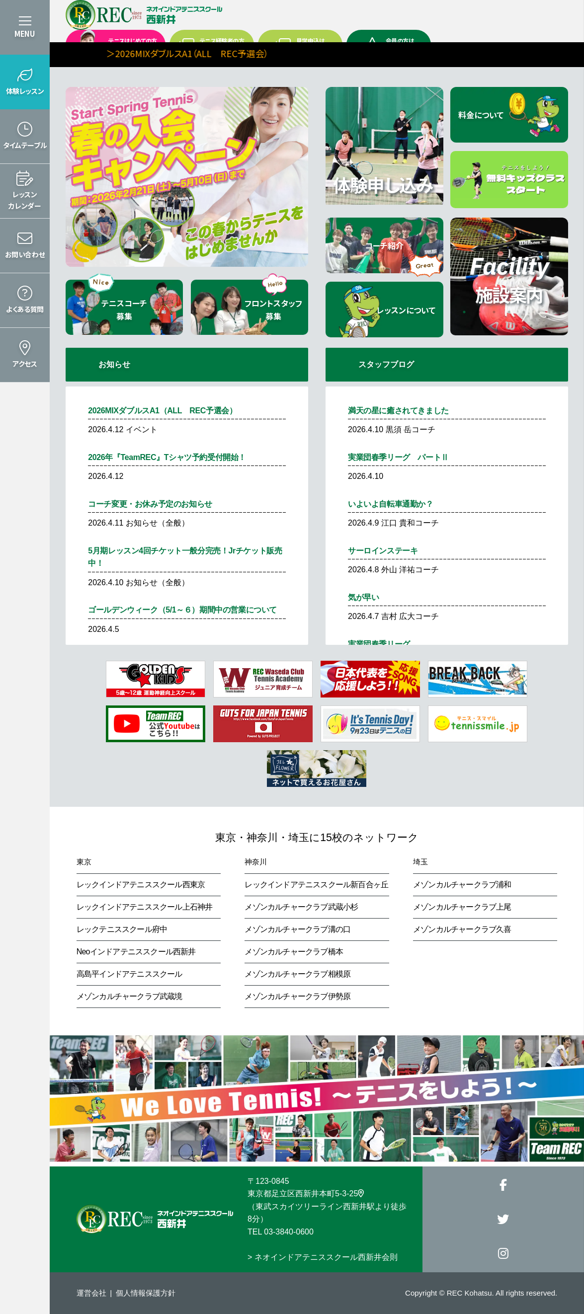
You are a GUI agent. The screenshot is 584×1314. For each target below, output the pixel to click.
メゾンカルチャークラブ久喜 (462, 929)
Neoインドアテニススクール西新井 (136, 951)
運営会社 (91, 1293)
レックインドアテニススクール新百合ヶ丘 (316, 884)
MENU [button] (24, 33)
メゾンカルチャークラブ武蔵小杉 (301, 907)
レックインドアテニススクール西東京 (141, 884)
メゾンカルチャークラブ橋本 (294, 951)
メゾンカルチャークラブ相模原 (297, 974)
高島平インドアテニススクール (129, 974)
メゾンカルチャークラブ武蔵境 (129, 996)
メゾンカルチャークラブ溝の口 (297, 929)
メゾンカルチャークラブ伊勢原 (297, 996)
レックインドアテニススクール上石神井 (145, 907)
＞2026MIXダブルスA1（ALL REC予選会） (239, 53)
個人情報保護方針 (145, 1293)
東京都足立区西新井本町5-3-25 (306, 1193)
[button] (25, 82)
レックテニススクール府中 (122, 929)
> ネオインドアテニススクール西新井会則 (323, 1257)
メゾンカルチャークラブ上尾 (462, 907)
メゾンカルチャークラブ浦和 (462, 884)
